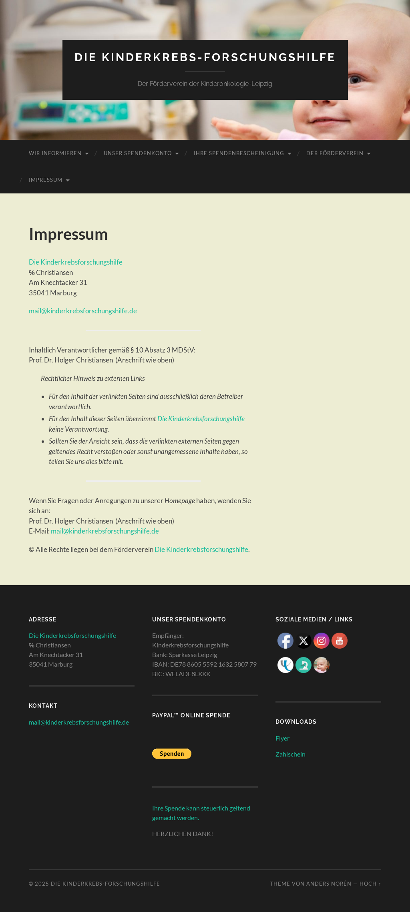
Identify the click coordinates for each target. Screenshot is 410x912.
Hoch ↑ (370, 883)
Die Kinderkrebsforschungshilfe (76, 262)
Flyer (282, 738)
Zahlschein (290, 754)
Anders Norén (329, 883)
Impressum (45, 180)
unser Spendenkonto (138, 153)
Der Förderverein (335, 153)
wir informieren (55, 153)
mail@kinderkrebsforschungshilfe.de (83, 311)
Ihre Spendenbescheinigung (239, 153)
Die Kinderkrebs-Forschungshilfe (205, 57)
